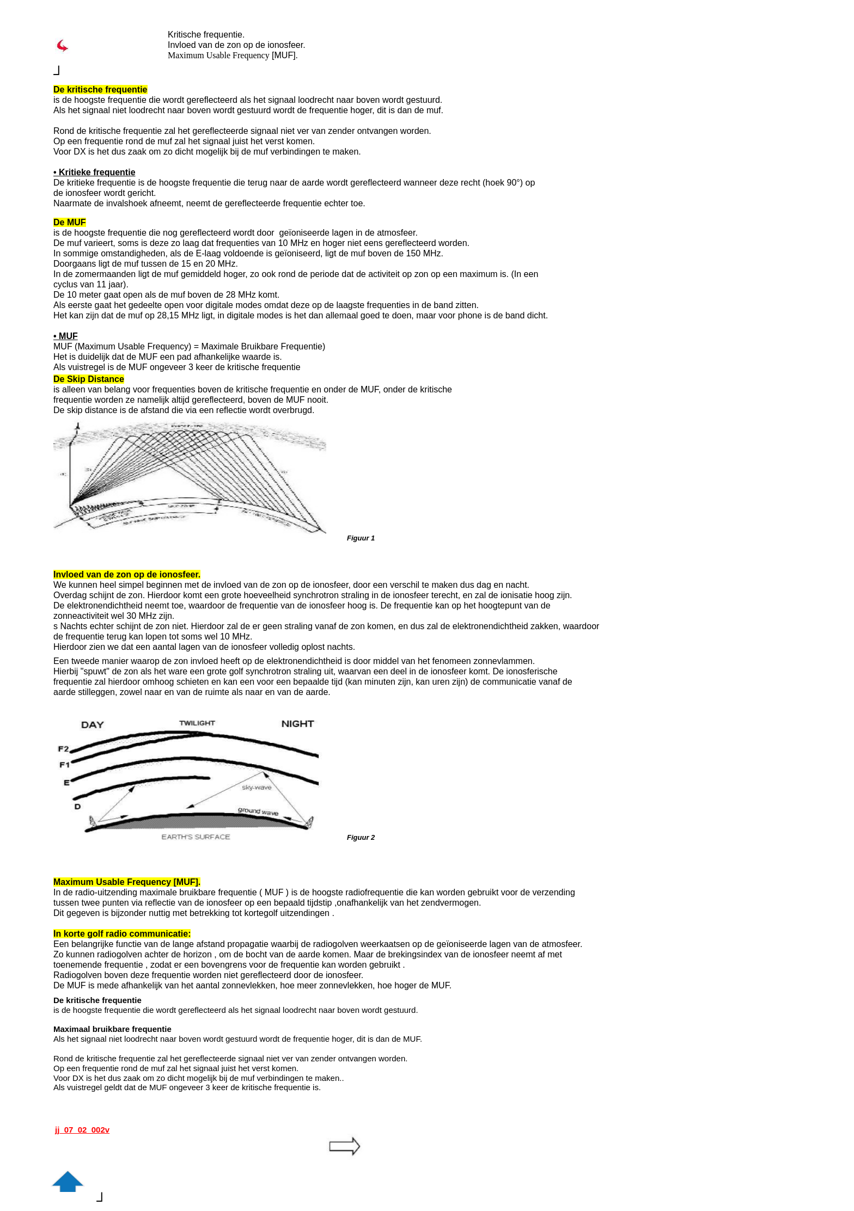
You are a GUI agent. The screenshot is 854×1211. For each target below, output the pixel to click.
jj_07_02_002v (82, 1129)
